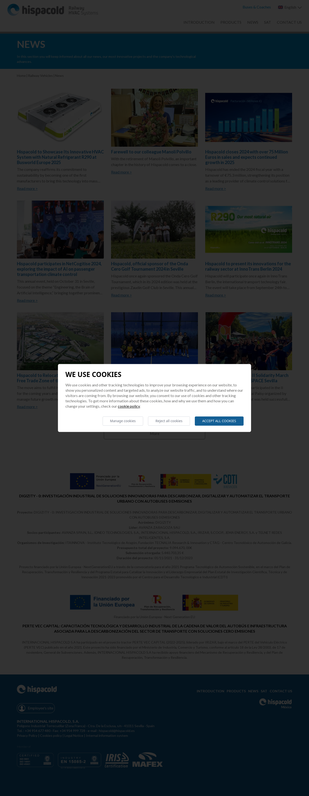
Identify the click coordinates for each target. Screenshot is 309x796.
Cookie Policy (129, 406)
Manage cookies (123, 421)
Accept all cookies (219, 421)
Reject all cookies (169, 421)
